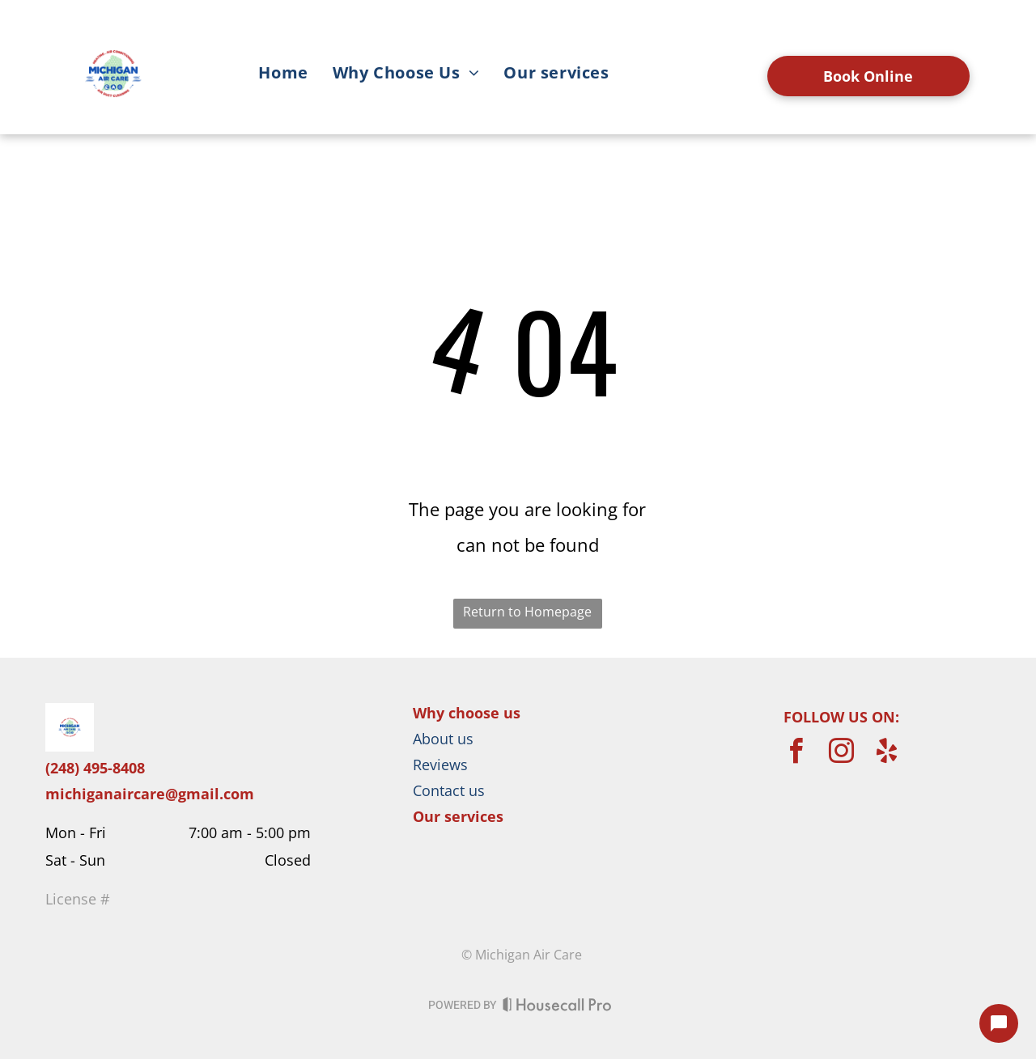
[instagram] (841, 753)
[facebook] (796, 753)
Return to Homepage (527, 612)
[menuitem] (283, 75)
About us (443, 738)
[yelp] (887, 753)
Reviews (440, 764)
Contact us (449, 790)
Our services (458, 816)
